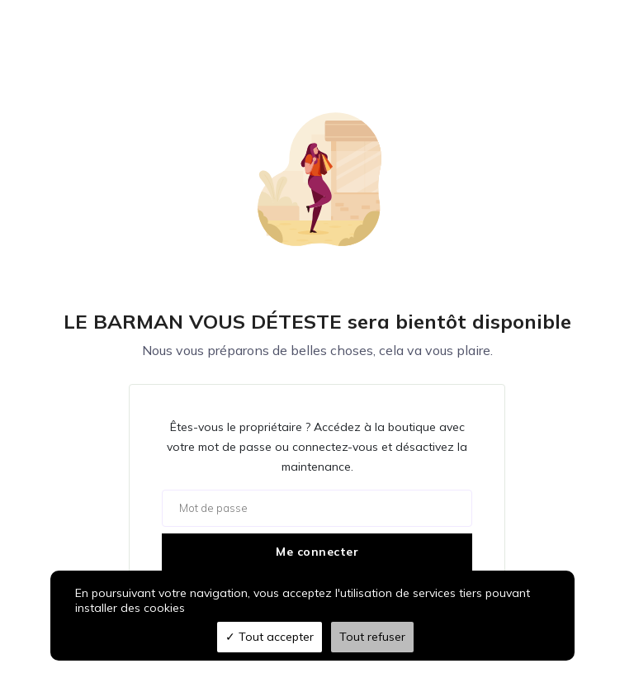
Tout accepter (269, 636)
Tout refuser (372, 636)
